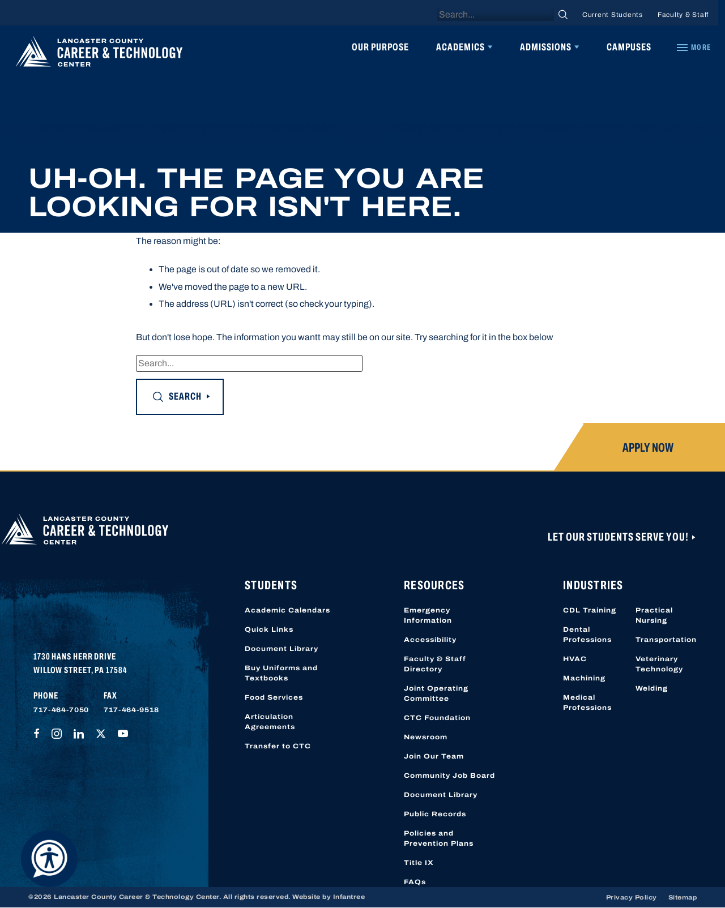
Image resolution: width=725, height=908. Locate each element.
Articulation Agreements (270, 722)
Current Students (612, 15)
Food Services (274, 697)
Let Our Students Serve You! (619, 536)
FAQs (415, 882)
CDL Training (589, 610)
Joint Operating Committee (436, 693)
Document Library (281, 649)
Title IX (419, 863)
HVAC (575, 659)
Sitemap (682, 897)
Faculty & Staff (683, 15)
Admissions (546, 47)
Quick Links (269, 629)
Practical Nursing (654, 615)
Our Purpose (380, 47)
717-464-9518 (131, 710)
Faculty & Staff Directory (435, 664)
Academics (460, 47)
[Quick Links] (693, 47)
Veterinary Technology (659, 664)
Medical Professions (587, 702)
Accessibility (430, 640)
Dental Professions (587, 635)
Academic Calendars (287, 610)
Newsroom (425, 737)
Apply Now (647, 448)
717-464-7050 (61, 710)
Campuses (629, 47)
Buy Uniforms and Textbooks (281, 673)
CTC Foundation (437, 718)
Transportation (666, 640)
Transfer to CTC (278, 746)
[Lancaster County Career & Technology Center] (99, 54)
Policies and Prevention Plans (439, 838)
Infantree (349, 896)
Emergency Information (428, 615)
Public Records (435, 814)
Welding (652, 688)
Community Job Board (449, 775)
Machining (584, 678)
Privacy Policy (631, 897)
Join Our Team (434, 756)
